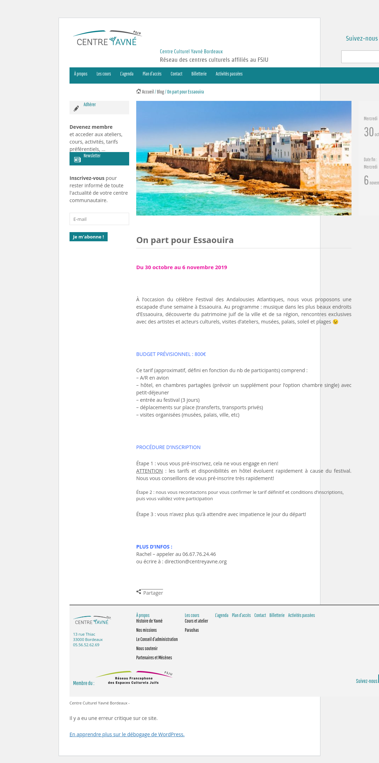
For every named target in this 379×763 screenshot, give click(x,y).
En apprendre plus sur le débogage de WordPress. (127, 734)
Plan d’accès (152, 74)
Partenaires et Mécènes (154, 657)
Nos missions (146, 630)
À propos (81, 74)
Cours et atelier (196, 621)
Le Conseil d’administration (157, 639)
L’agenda (127, 74)
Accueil (148, 92)
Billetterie (199, 74)
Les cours (104, 74)
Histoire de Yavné (149, 621)
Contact (176, 74)
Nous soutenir (147, 648)
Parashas (192, 630)
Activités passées (229, 74)
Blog (160, 92)
